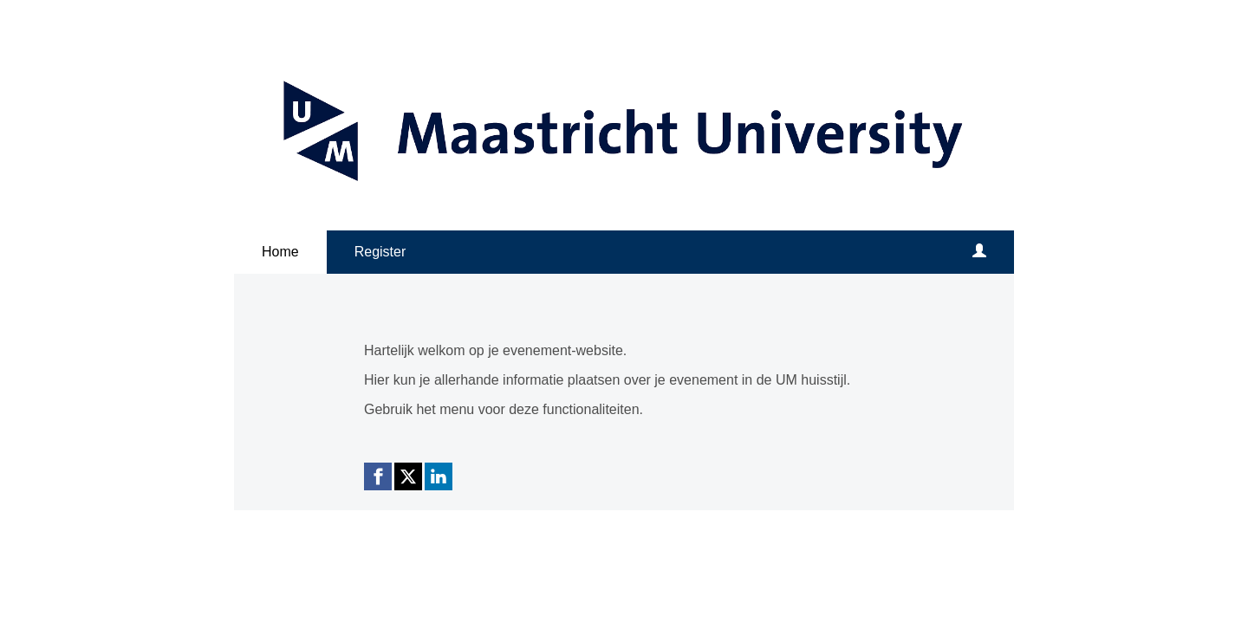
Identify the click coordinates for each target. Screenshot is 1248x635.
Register (380, 251)
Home (280, 251)
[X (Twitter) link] (408, 476)
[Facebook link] (378, 476)
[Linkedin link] (438, 476)
